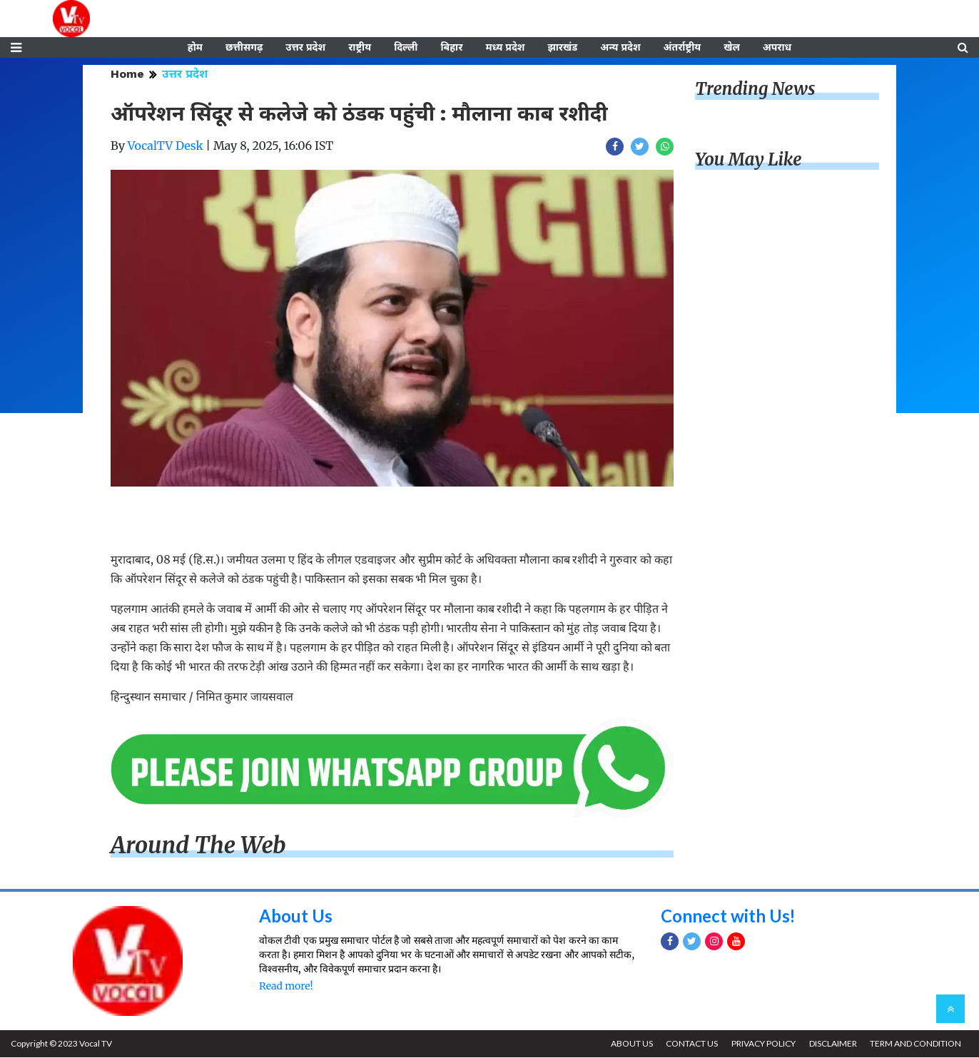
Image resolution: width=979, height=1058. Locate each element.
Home (127, 74)
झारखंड (562, 48)
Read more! (286, 986)
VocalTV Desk (165, 146)
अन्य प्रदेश (620, 48)
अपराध (777, 48)
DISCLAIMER (832, 1044)
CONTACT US (691, 1044)
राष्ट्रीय (359, 48)
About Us (296, 916)
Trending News (755, 89)
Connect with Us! (728, 916)
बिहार (451, 48)
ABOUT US (630, 1044)
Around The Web (198, 846)
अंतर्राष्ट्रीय (682, 48)
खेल (732, 48)
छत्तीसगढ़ (244, 48)
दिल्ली (405, 48)
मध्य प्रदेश (504, 48)
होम (195, 48)
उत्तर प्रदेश (305, 48)
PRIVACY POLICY (763, 1044)
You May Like (748, 160)
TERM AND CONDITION (915, 1044)
